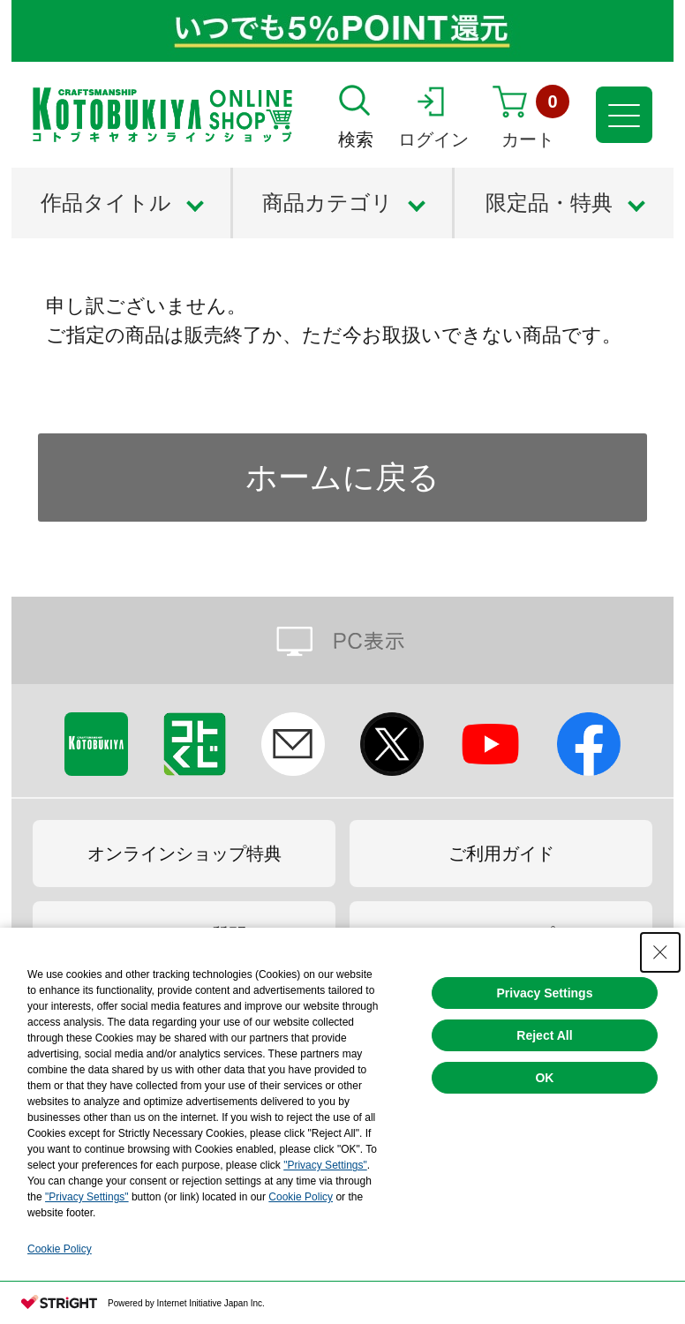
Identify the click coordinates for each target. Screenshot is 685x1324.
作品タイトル (106, 202)
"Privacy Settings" (325, 1165)
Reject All (544, 1035)
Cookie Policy (300, 1197)
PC (342, 640)
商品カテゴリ (327, 202)
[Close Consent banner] (660, 952)
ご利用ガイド (501, 853)
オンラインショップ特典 (184, 853)
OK (544, 1078)
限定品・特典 (549, 202)
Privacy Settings (545, 993)
